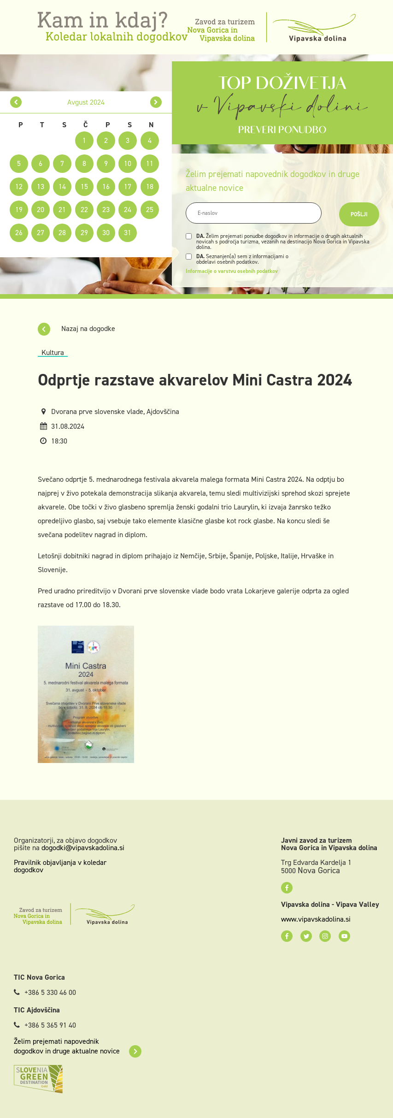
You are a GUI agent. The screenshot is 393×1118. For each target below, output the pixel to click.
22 (84, 209)
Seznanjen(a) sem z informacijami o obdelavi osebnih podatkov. (242, 259)
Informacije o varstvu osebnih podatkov (232, 271)
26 (19, 232)
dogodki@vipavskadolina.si (82, 847)
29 (84, 232)
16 (106, 186)
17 (127, 186)
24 (127, 209)
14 (62, 186)
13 (40, 186)
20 (40, 209)
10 (127, 163)
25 (149, 209)
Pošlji (359, 214)
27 (40, 232)
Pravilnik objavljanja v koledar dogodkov (60, 866)
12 (19, 186)
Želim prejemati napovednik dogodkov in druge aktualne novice (77, 1046)
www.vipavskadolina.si (316, 919)
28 (62, 232)
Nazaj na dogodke (76, 328)
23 (106, 209)
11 (149, 163)
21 (62, 209)
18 (149, 186)
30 (106, 232)
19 (19, 209)
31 (127, 232)
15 (84, 186)
